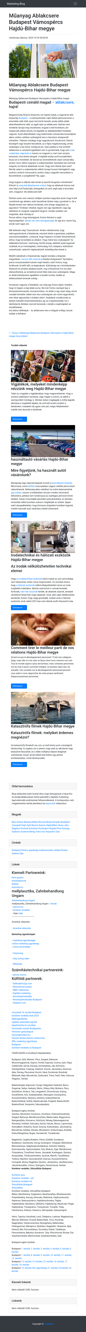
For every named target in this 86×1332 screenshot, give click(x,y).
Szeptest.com (19, 1003)
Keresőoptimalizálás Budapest (27, 999)
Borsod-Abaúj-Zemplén (49, 822)
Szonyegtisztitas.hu (21, 1035)
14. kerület (37, 1261)
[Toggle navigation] (75, 3)
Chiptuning (18, 953)
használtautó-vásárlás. (62, 483)
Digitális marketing (22, 993)
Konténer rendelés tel (22, 1181)
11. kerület (66, 1255)
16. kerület (59, 1261)
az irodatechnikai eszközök (29, 579)
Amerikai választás (22, 928)
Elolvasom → (19, 419)
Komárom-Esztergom (39, 828)
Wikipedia (17, 964)
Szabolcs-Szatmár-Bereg (24, 831)
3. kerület (45, 1248)
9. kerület (45, 1255)
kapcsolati (50, 803)
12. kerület (17, 1258)
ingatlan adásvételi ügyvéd (24, 1022)
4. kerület (54, 1248)
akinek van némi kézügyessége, (39, 220)
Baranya (28, 822)
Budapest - (24, 118)
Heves (61, 825)
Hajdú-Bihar (52, 825)
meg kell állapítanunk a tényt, (33, 185)
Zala (57, 831)
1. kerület (25, 1248)
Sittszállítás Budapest (22, 1184)
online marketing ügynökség (25, 943)
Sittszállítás (17, 1187)
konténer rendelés (21, 910)
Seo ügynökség (39, 1268)
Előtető (15, 884)
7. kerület (25, 1255)
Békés (35, 822)
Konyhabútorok (19, 881)
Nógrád (53, 828)
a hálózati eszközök (25, 585)
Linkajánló (49, 1324)
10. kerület (55, 1255)
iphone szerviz (19, 974)
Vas (43, 831)
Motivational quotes (22, 987)
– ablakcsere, (63, 102)
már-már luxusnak (28, 591)
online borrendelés (21, 947)
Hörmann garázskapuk (22, 1031)
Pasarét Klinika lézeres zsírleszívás (28, 1038)
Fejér (24, 825)
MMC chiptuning (20, 990)
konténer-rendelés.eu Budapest (26, 1047)
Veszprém (50, 831)
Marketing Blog (16, 3)
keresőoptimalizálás (22, 996)
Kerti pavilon (18, 877)
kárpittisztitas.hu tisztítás (24, 1025)
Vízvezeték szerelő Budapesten (26, 1028)
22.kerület (63, 1268)
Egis (22, 853)
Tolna (38, 831)
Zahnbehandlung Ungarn (23, 900)
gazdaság (34, 850)
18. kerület (24, 1264)
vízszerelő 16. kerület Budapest (26, 1012)
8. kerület (35, 1255)
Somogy (65, 828)
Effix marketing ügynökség (24, 1041)
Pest (59, 828)
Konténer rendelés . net (23, 1178)
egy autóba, (16, 492)
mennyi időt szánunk (31, 259)
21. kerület (52, 1268)
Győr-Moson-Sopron (36, 825)
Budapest (65, 822)
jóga (21, 913)
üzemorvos (18, 907)
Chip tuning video (21, 958)
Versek (53, 903)
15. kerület (48, 1261)
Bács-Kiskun (18, 822)
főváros (25, 850)
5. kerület (64, 1248)
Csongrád (16, 825)
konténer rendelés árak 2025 (25, 1015)
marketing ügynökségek (24, 940)
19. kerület (26, 1268)
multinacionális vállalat (50, 850)
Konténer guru (18, 1175)
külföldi (31, 486)
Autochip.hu (17, 887)
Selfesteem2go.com (22, 983)
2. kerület (35, 1248)
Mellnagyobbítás (19, 1019)
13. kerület (26, 1261)
